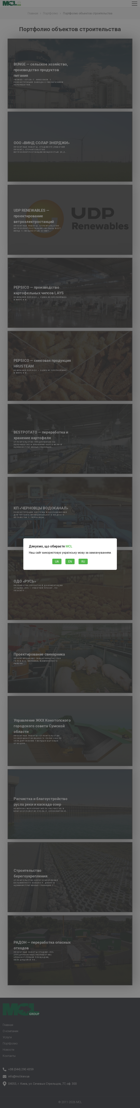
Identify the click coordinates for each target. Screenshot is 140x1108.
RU (83, 561)
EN (70, 561)
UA (57, 561)
